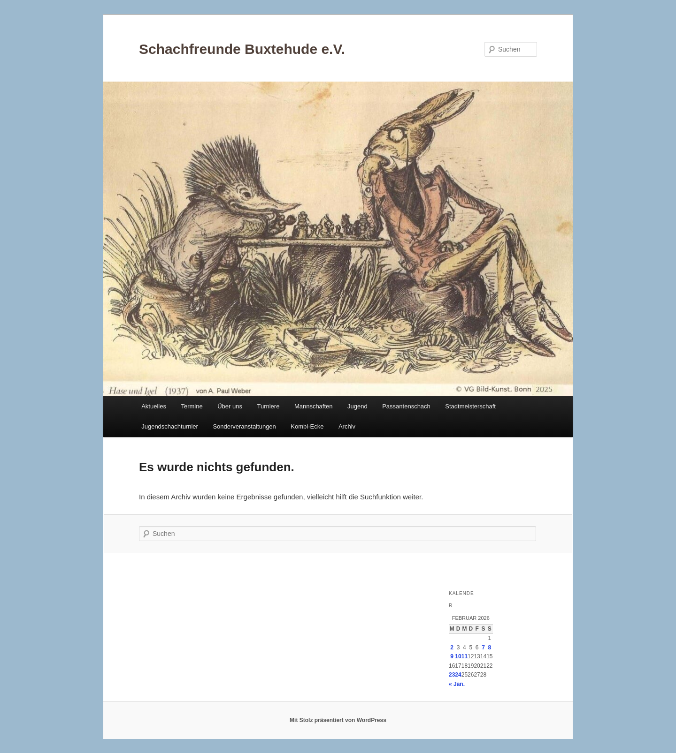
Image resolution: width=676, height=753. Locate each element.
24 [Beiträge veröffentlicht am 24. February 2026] (458, 674)
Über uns (229, 406)
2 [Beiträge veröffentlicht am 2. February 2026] (451, 647)
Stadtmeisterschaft (470, 406)
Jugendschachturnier (169, 426)
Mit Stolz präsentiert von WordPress (338, 720)
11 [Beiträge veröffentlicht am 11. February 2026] (464, 656)
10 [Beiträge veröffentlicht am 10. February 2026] (458, 656)
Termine (191, 406)
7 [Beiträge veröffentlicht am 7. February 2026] (483, 647)
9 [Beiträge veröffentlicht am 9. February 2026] (451, 656)
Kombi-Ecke (307, 426)
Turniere (268, 406)
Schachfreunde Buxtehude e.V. (242, 49)
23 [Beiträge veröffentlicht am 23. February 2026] (452, 674)
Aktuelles (153, 406)
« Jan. (457, 684)
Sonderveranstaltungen (244, 426)
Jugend (357, 406)
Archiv (346, 426)
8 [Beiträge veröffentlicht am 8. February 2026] (489, 647)
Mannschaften (313, 406)
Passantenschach (406, 406)
